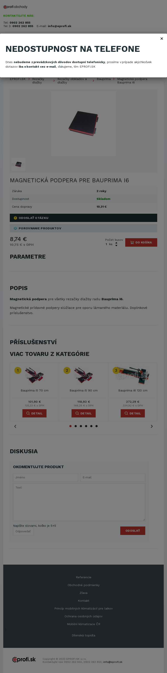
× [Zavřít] (162, 38)
